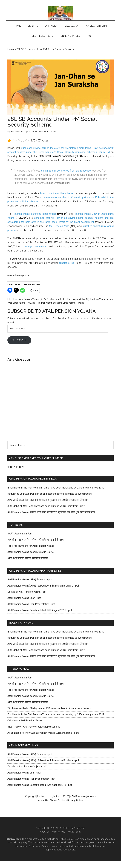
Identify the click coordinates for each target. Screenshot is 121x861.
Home (10, 49)
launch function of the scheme (56, 193)
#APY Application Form (20, 533)
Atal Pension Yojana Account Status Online (30, 551)
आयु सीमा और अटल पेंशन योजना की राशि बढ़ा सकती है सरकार (36, 539)
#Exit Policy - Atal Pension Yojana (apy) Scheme (33, 726)
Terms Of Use (58, 800)
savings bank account (35, 246)
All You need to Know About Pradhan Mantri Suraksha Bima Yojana (43, 732)
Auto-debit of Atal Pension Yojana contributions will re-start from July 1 (46, 506)
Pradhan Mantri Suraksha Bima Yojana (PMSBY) (61, 303)
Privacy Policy (75, 800)
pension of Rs (66, 262)
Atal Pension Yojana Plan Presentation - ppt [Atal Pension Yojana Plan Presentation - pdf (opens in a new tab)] (31, 604)
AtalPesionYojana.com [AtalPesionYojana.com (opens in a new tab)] (84, 796)
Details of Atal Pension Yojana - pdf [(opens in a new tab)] (26, 591)
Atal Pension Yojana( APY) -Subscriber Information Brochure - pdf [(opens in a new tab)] (43, 585)
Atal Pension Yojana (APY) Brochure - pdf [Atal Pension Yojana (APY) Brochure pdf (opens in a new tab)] (29, 579)
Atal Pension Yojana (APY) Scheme (60, 13)
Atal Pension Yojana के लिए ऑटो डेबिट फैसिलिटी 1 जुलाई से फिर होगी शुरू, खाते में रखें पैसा (51, 512)
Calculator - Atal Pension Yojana (24, 720)
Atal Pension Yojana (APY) (32, 299)
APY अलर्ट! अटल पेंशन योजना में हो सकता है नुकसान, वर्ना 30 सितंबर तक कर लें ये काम (47, 499)
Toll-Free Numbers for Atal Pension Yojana (30, 545)
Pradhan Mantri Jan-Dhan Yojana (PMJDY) (68, 299)
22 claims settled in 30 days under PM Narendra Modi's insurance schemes (49, 708)
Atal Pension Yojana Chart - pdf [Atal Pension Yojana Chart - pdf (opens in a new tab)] (24, 597)
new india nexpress (18, 275)
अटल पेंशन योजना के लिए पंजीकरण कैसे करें (27, 558)
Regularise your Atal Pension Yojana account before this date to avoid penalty (49, 493)
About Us (43, 800)
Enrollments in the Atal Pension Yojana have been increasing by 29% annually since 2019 (55, 487)
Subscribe (19, 340)
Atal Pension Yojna (59, 226)
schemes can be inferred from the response (66, 170)
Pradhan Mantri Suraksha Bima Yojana (34, 213)
